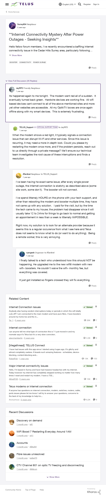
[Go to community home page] (23, 4)
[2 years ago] (25, 399)
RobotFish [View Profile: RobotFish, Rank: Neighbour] (13, 358)
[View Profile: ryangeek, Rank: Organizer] (22, 254)
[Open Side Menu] (7, 4)
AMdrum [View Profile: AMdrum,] (33, 469)
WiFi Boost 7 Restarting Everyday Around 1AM (44, 431)
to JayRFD (63, 127)
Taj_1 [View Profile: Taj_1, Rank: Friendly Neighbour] (11, 320)
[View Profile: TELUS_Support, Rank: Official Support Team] (15, 128)
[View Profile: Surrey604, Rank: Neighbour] (12, 25)
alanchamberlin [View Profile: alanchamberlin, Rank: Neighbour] (15, 338)
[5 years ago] (19, 320)
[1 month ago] (22, 424)
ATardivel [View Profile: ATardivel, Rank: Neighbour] (27, 174)
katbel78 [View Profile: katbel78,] (33, 458)
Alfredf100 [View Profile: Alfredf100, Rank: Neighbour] (13, 379)
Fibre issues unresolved (30, 454)
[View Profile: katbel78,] (11, 456)
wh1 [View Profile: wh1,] (31, 435)
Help (42, 490)
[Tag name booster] (13, 62)
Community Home (13, 490)
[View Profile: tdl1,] (11, 422)
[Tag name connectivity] (25, 62)
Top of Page (30, 490)
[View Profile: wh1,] (11, 433)
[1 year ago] (23, 358)
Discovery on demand (29, 420)
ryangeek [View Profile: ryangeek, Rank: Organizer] (30, 252)
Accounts (22, 442)
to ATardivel (49, 252)
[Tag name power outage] (40, 62)
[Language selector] (67, 4)
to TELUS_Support (49, 174)
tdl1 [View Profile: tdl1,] (31, 424)
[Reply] (92, 68)
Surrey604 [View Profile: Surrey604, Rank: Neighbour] (21, 24)
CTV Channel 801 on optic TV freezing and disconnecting (50, 465)
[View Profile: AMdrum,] (11, 467)
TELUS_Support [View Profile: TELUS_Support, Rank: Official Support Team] (26, 127)
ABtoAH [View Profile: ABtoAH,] (33, 447)
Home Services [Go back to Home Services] (12, 12)
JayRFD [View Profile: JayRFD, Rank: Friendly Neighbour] (19, 88)
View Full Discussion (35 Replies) (21, 81)
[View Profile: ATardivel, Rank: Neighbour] (18, 175)
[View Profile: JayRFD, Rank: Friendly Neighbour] (12, 89)
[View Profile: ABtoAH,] (11, 444)
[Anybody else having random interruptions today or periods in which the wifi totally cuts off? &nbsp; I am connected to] (45, 313)
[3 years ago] (28, 338)
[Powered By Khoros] (94, 491)
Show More (15, 55)
